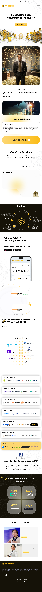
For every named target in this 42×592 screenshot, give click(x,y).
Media (25, 581)
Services (25, 579)
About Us (19, 579)
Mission (18, 581)
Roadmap (19, 584)
